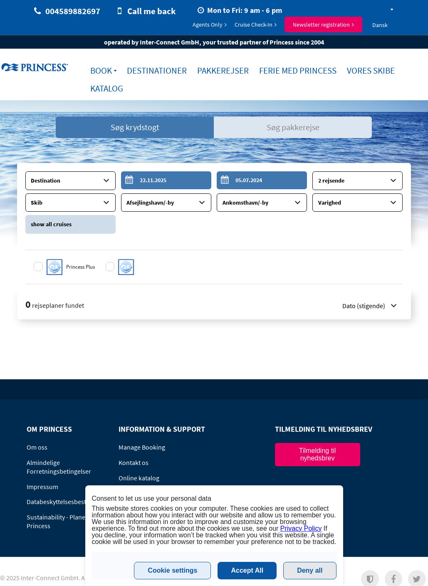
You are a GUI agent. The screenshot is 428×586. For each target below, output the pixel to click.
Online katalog (139, 476)
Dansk (380, 25)
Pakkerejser (223, 70)
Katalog (106, 88)
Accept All (247, 570)
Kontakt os (133, 461)
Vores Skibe (371, 70)
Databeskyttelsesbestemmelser (70, 500)
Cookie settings (172, 570)
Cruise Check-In (253, 24)
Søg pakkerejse (293, 127)
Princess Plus (81, 265)
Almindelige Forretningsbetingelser (59, 465)
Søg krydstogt (135, 127)
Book (101, 70)
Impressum (42, 485)
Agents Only (208, 24)
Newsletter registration (321, 24)
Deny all (309, 570)
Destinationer (157, 70)
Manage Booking (142, 445)
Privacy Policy (301, 528)
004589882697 (72, 11)
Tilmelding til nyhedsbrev (317, 452)
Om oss (37, 445)
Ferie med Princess (297, 70)
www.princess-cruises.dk (36, 66)
